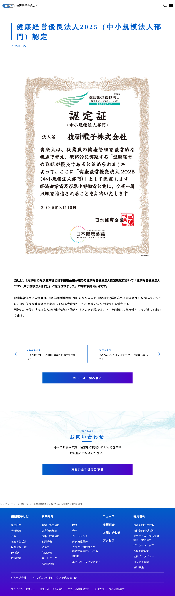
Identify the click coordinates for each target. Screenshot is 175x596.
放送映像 (47, 541)
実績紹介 (109, 524)
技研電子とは (20, 516)
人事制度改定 (141, 551)
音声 (74, 530)
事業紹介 (47, 516)
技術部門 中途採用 (144, 530)
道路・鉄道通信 (51, 536)
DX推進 (15, 552)
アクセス (108, 540)
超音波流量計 (80, 541)
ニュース (108, 516)
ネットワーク (49, 558)
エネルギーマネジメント (86, 562)
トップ (3, 504)
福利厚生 (138, 567)
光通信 (45, 547)
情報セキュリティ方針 (51, 589)
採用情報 (139, 516)
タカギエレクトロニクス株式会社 (54, 577)
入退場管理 (48, 563)
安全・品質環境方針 (79, 589)
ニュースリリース (20, 504)
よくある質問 (141, 562)
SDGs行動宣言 (116, 589)
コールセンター (81, 536)
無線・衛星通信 (51, 525)
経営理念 (16, 525)
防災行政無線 (49, 530)
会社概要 (16, 530)
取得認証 (16, 558)
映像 (74, 525)
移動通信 (47, 552)
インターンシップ (143, 545)
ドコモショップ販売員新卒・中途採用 (146, 538)
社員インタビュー (143, 556)
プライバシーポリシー (23, 589)
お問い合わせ (111, 532)
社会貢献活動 (18, 541)
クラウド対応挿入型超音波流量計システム (85, 549)
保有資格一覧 (18, 547)
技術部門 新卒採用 (144, 525)
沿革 (13, 536)
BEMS (75, 556)
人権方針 (99, 589)
